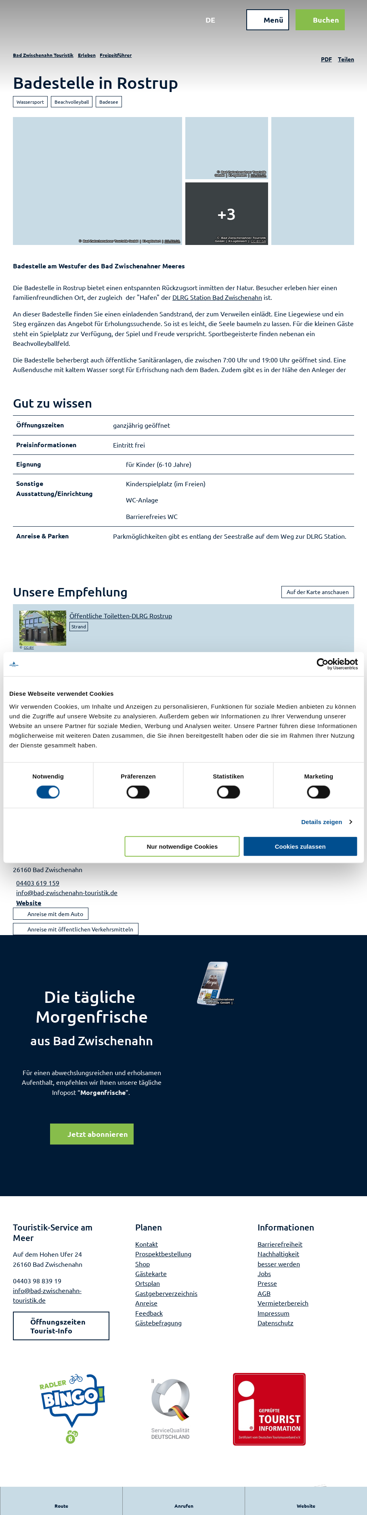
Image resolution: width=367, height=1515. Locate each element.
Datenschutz (276, 1328)
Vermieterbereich (283, 1308)
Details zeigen (321, 821)
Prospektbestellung (163, 1259)
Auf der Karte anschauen (318, 596)
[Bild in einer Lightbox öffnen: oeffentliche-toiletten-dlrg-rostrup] (42, 633)
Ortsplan (147, 1288)
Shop (142, 1268)
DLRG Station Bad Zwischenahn (217, 297)
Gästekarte (151, 1278)
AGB (264, 1298)
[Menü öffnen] (264, 23)
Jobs (264, 1278)
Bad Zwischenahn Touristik (43, 55)
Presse (267, 1288)
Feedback (149, 1318)
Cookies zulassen (300, 846)
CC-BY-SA (172, 241)
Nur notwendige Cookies (182, 846)
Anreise (146, 1308)
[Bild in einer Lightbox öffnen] (216, 988)
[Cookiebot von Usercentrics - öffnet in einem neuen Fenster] (322, 664)
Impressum (273, 1318)
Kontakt (146, 1249)
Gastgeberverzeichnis (166, 1298)
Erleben (87, 55)
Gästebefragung (158, 1328)
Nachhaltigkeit (278, 1259)
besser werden (279, 1268)
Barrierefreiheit (280, 1249)
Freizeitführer (116, 55)
